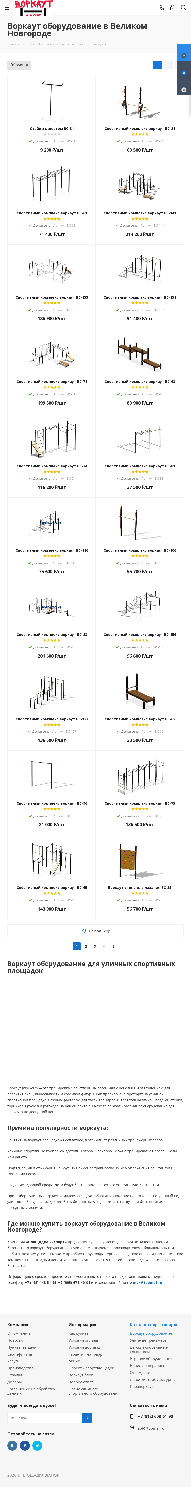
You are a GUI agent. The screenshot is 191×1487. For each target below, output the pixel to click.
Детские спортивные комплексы (149, 1349)
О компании (18, 1333)
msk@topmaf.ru (147, 1282)
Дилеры (14, 1381)
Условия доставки (85, 1347)
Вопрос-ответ (81, 1381)
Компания (17, 1324)
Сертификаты (19, 1354)
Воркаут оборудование (151, 1333)
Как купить (79, 1333)
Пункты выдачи (22, 1347)
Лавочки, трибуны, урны (153, 1379)
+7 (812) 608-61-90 (155, 1416)
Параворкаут (141, 1386)
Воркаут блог (81, 1374)
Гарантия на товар (85, 1354)
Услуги (13, 1361)
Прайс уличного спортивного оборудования (94, 1391)
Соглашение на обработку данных (31, 1391)
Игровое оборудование (151, 1358)
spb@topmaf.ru (151, 1428)
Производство (20, 1367)
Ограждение (141, 1372)
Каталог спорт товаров (154, 1324)
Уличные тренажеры (149, 1340)
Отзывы (14, 1374)
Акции (74, 1361)
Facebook (25, 1446)
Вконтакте (12, 1446)
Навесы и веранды (147, 1365)
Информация (82, 1324)
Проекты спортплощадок (91, 1367)
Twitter (37, 1446)
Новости (15, 1340)
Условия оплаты (83, 1340)
